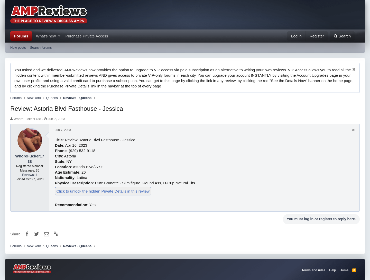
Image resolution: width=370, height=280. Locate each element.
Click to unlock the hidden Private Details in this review (103, 191)
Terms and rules (313, 270)
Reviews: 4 (29, 175)
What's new (46, 36)
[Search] (342, 36)
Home (344, 270)
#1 (354, 130)
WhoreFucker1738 (27, 119)
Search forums (41, 47)
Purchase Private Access (87, 36)
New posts (18, 47)
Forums (21, 36)
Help (332, 270)
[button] (59, 36)
